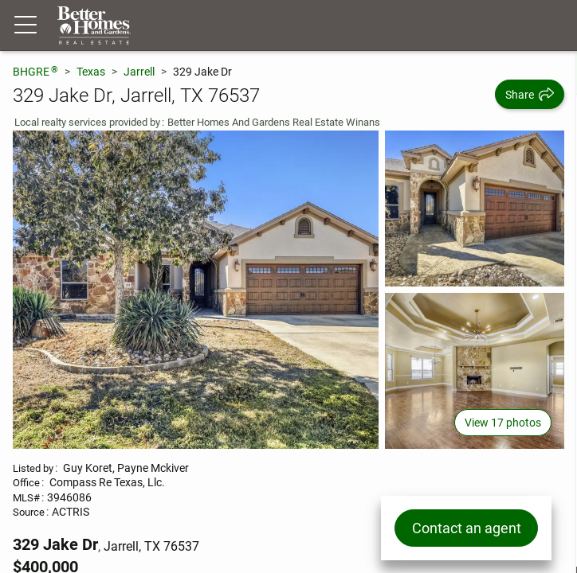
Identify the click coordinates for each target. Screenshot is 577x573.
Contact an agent (466, 528)
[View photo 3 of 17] (474, 371)
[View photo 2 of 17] (474, 208)
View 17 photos (503, 422)
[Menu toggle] (25, 25)
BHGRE (35, 71)
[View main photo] (196, 290)
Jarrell (139, 71)
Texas (91, 71)
